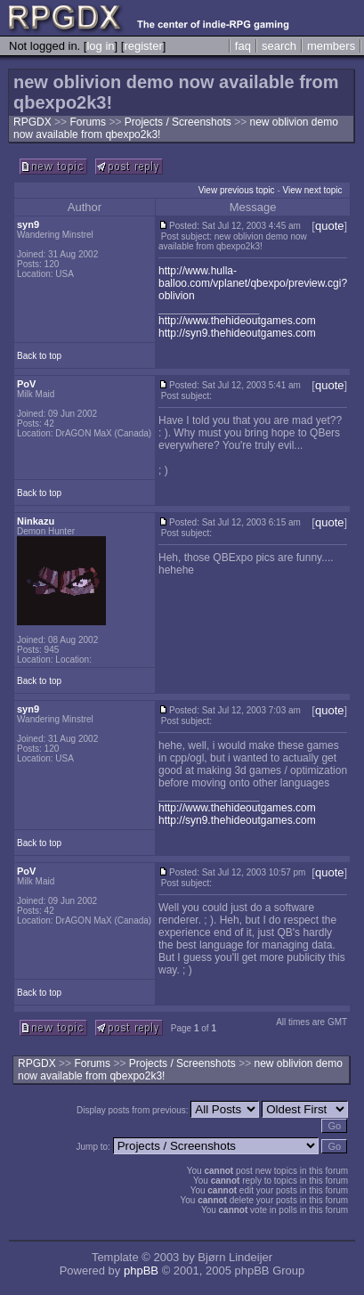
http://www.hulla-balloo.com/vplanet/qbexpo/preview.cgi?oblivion (252, 283)
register (143, 46)
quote (329, 225)
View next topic (313, 190)
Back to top (39, 356)
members (331, 46)
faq (243, 46)
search (279, 46)
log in (100, 46)
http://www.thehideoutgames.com (237, 320)
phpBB (141, 1270)
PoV (26, 384)
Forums (87, 122)
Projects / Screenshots (179, 122)
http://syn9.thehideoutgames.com (237, 333)
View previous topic (236, 190)
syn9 (28, 224)
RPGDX (32, 122)
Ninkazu (35, 521)
